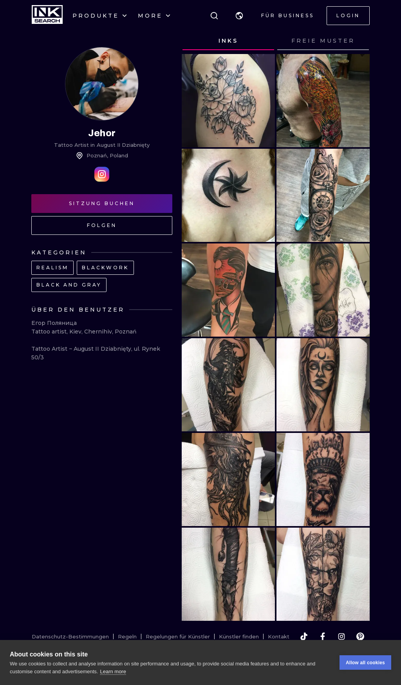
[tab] (228, 41)
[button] (239, 15)
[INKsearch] (47, 15)
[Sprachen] (239, 15)
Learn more (113, 671)
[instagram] (341, 636)
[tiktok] (303, 636)
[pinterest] (360, 636)
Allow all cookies (365, 662)
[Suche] (214, 15)
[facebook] (322, 636)
